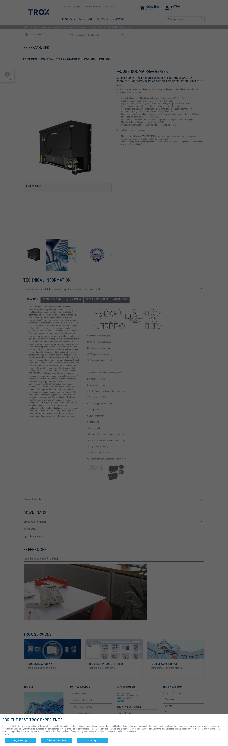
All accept (92, 740)
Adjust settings (20, 740)
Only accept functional (56, 740)
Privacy (6, 734)
